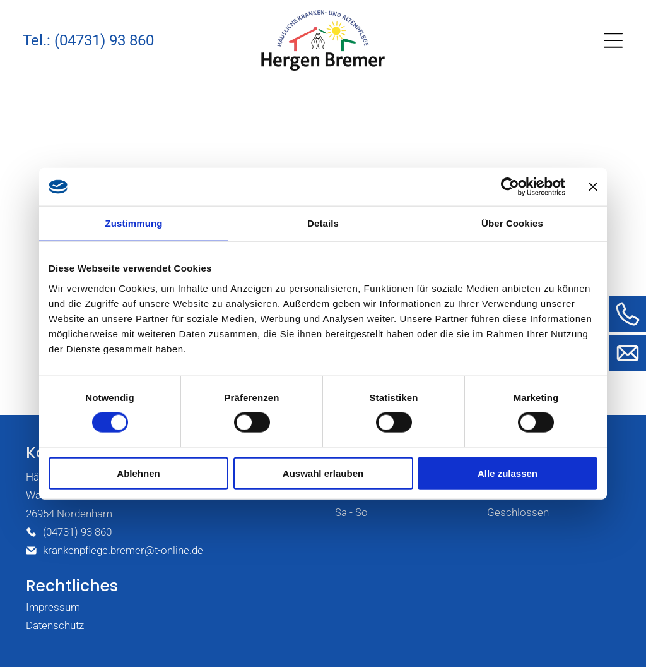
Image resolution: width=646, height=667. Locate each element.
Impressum (53, 607)
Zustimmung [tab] (134, 223)
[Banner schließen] (593, 187)
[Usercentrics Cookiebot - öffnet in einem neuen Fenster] (510, 186)
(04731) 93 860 (77, 532)
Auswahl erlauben (323, 472)
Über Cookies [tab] (512, 223)
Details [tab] (323, 223)
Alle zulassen (507, 472)
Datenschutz (55, 625)
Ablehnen (138, 472)
